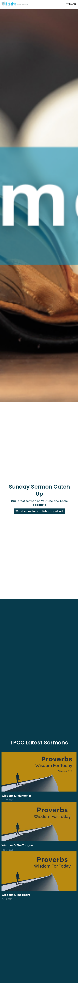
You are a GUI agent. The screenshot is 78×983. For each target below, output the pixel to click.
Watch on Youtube (27, 511)
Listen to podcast (52, 511)
